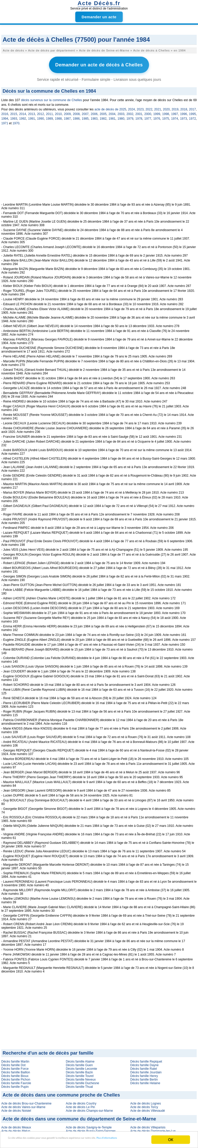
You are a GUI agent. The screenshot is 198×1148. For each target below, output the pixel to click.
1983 (94, 116)
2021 (157, 107)
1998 (165, 111)
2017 (192, 107)
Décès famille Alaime (80, 1059)
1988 (58, 116)
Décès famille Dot (13, 1063)
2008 (76, 111)
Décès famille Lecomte (81, 1066)
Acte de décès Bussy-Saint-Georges (91, 1129)
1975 (165, 116)
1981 (112, 116)
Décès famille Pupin (15, 1084)
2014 (22, 111)
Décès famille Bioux (14, 1073)
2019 (174, 107)
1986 (76, 116)
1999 (156, 111)
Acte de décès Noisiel (16, 1108)
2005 (103, 111)
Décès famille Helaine (145, 1081)
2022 (148, 107)
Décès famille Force (15, 1066)
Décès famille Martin (15, 1059)
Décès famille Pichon (15, 1077)
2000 (147, 111)
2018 (183, 107)
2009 (67, 111)
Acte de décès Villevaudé (147, 1108)
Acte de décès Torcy (144, 1105)
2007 (85, 111)
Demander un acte (99, 17)
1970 (15, 121)
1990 (40, 116)
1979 (129, 116)
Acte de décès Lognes (145, 1101)
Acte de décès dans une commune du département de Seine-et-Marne (79, 1116)
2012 (40, 111)
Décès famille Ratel (143, 1066)
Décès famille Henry (144, 1073)
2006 (94, 111)
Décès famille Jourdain (145, 1070)
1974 (174, 116)
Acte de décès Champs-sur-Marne (89, 1108)
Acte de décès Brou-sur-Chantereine (26, 1101)
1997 (174, 111)
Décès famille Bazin (79, 1070)
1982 (103, 116)
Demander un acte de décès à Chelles (99, 63)
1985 (85, 116)
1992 (22, 116)
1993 (13, 116)
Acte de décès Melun (15, 1129)
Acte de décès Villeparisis (148, 1125)
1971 (4, 121)
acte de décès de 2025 (110, 107)
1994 (4, 116)
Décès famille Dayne (144, 1063)
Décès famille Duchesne (82, 1081)
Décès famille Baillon (15, 1070)
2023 (140, 107)
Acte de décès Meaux (16, 1125)
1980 (121, 116)
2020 (166, 107)
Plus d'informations (33, 1142)
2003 (121, 111)
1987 (67, 116)
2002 (129, 111)
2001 (138, 111)
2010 (58, 111)
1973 (183, 116)
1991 (31, 116)
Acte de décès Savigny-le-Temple (89, 1125)
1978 (138, 116)
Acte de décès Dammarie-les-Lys (153, 1129)
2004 (112, 111)
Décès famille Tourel (80, 1073)
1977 (147, 116)
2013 (31, 111)
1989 (49, 116)
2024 (131, 107)
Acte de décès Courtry (81, 1101)
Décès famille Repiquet (146, 1059)
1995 (192, 111)
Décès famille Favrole (16, 1081)
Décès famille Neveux (81, 1077)
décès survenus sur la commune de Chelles (51, 98)
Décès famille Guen (79, 1063)
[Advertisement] (99, 164)
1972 (192, 116)
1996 (183, 111)
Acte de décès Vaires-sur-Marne (23, 1105)
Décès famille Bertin (144, 1077)
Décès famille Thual (79, 1084)
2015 (13, 111)
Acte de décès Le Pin (80, 1105)
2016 (4, 111)
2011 (49, 111)
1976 (156, 116)
